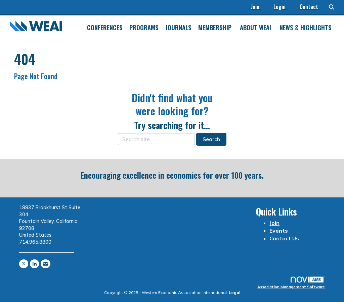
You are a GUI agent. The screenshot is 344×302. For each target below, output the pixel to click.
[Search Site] (334, 7)
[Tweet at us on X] (23, 263)
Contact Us (284, 238)
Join (274, 223)
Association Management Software (291, 283)
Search (211, 139)
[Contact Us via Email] (45, 263)
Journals (178, 27)
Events (278, 230)
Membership (214, 27)
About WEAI (255, 27)
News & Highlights (306, 27)
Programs (144, 27)
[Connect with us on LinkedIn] (34, 263)
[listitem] (259, 7)
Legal (234, 292)
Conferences (105, 27)
